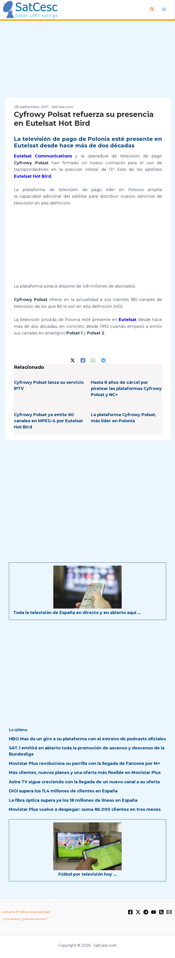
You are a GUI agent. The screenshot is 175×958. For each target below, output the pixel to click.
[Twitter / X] (72, 359)
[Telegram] (103, 359)
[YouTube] (153, 911)
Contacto (8, 912)
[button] (152, 9)
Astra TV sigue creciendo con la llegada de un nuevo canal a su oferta (84, 781)
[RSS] (161, 911)
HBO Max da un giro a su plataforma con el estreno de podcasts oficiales (87, 738)
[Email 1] (169, 911)
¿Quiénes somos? (33, 919)
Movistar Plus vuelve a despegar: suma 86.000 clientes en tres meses (85, 809)
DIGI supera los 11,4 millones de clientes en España (63, 791)
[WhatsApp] (93, 359)
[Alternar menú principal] (164, 9)
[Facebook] (83, 359)
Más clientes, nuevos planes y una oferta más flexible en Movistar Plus (85, 772)
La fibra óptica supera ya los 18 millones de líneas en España (73, 800)
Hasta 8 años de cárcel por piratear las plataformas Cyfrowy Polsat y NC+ (126, 388)
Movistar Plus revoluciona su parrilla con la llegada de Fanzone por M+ (84, 763)
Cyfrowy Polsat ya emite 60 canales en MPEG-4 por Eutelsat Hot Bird (48, 421)
